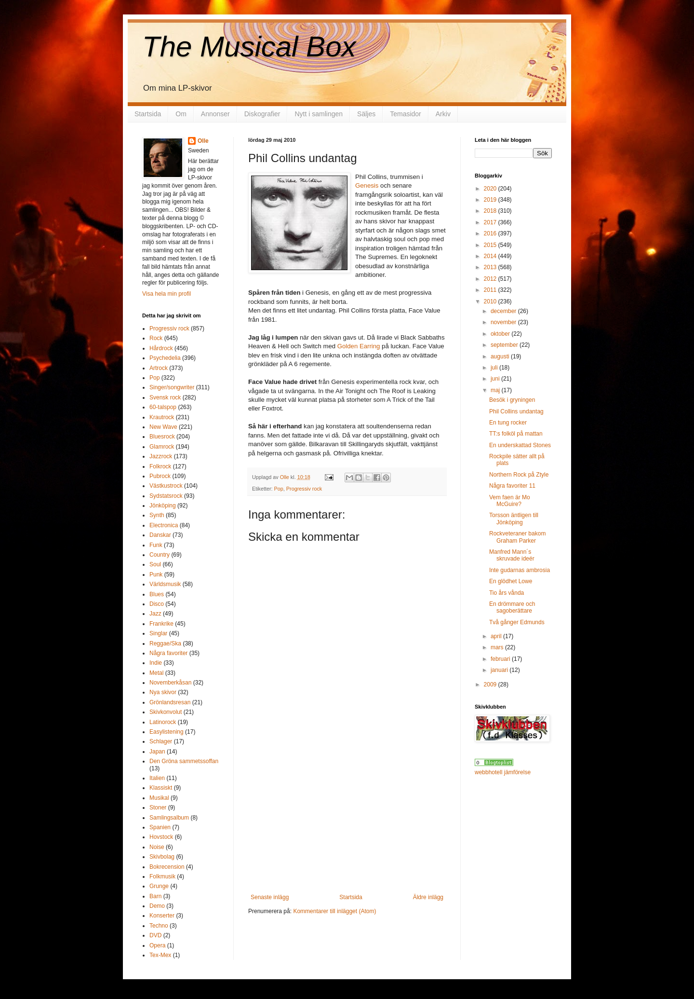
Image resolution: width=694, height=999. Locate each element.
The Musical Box (249, 46)
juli (495, 367)
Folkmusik (162, 876)
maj (496, 390)
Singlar (158, 633)
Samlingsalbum (169, 817)
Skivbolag (161, 856)
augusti (501, 356)
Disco (156, 604)
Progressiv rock (304, 489)
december (504, 311)
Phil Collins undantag (516, 411)
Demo (157, 906)
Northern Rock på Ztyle (518, 474)
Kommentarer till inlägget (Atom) (334, 911)
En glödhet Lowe (510, 581)
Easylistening (166, 731)
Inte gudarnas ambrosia (519, 570)
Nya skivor (162, 692)
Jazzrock (160, 456)
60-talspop (162, 407)
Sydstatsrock (166, 496)
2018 (491, 210)
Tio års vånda (506, 592)
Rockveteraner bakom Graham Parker (517, 537)
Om (181, 114)
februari (501, 659)
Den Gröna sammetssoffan (183, 761)
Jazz (155, 613)
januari (500, 670)
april (497, 636)
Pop (278, 489)
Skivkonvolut (165, 712)
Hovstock (161, 837)
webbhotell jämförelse (503, 772)
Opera (157, 945)
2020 (491, 188)
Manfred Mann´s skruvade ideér (511, 555)
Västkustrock (166, 485)
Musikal (159, 797)
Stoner (157, 807)
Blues (156, 594)
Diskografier (262, 114)
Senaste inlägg (270, 897)
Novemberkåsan (170, 682)
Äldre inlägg (428, 897)
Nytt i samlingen (318, 114)
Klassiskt (160, 787)
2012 (491, 278)
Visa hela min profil (166, 293)
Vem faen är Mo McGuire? (509, 500)
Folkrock (160, 466)
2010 (491, 301)
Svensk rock (165, 397)
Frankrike (161, 623)
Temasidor (405, 114)
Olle (203, 140)
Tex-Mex (160, 955)
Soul (155, 564)
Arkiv (443, 114)
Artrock (158, 368)
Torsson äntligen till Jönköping (513, 518)
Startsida (147, 114)
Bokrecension (167, 866)
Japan (157, 751)
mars (498, 647)
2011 (491, 290)
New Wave (163, 427)
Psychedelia (165, 358)
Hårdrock (161, 348)
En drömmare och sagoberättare (512, 607)
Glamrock (161, 446)
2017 (491, 222)
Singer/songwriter (171, 387)
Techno (158, 925)
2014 (491, 256)
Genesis (366, 185)
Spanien (160, 827)
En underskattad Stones (520, 445)
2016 (491, 233)
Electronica (163, 525)
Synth (156, 515)
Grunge (159, 886)
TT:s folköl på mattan (516, 433)
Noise (156, 847)
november (504, 322)
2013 (491, 267)
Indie (155, 662)
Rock (155, 338)
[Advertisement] (347, 821)
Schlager (160, 741)
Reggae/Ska (165, 643)
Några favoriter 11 (512, 485)
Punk (155, 574)
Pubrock (160, 476)
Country (159, 554)
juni (496, 378)
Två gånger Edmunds (517, 622)
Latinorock (162, 722)
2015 (491, 245)
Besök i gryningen (512, 400)
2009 (491, 684)
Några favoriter (168, 653)
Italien (157, 778)
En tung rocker (508, 422)
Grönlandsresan (169, 702)
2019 (491, 199)
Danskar (160, 535)
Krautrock (161, 417)
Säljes (366, 114)
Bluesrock (162, 436)
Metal (156, 673)
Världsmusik (165, 584)
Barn (155, 896)
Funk (155, 545)
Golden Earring (359, 346)
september (505, 345)
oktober (501, 333)
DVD (155, 935)
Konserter (161, 915)
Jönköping (162, 505)
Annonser (215, 114)
